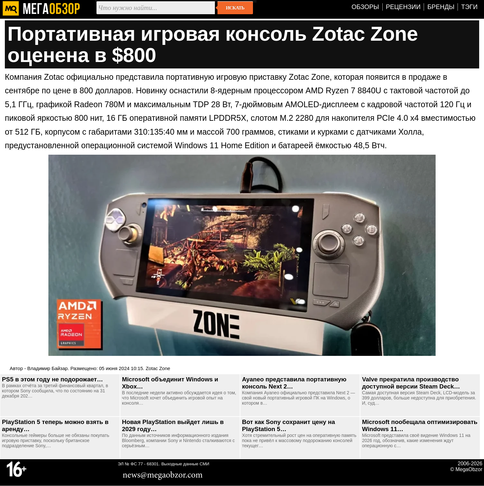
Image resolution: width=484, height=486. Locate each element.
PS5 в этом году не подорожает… (52, 379)
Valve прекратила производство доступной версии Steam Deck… (411, 383)
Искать (235, 7)
